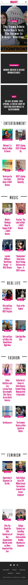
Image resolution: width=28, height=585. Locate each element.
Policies (18, 573)
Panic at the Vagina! (21, 306)
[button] (2, 2)
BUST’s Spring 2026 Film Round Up (20, 179)
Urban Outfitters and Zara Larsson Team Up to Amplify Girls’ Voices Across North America (7, 390)
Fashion (14, 356)
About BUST (6, 570)
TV (20, 140)
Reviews (7, 214)
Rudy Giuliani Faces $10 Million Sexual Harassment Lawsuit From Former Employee (20, 485)
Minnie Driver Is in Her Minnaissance (14, 70)
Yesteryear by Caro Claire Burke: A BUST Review (7, 180)
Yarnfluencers (7, 422)
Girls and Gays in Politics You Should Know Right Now (7, 340)
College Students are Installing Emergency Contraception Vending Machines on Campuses (20, 535)
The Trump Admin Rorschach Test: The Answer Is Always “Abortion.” (14, 31)
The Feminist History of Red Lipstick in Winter (20, 426)
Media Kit (10, 573)
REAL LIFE (14, 282)
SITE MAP (23, 577)
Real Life (7, 300)
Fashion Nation (20, 374)
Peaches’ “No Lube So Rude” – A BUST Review (20, 223)
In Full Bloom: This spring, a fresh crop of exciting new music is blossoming (14, 105)
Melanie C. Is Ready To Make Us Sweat (7, 148)
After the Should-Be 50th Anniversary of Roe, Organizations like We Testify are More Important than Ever (7, 538)
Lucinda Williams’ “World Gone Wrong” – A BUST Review (7, 261)
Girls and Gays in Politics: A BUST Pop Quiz (7, 308)
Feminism (14, 21)
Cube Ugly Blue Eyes (21, 337)
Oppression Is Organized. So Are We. (7, 480)
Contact (14, 570)
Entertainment (14, 65)
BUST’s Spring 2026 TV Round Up (21, 148)
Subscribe (22, 570)
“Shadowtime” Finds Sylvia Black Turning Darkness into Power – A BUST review (21, 262)
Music (14, 96)
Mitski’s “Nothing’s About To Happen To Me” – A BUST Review (7, 226)
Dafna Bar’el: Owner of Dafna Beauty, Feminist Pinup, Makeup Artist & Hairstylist (21, 387)
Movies (21, 170)
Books (7, 170)
